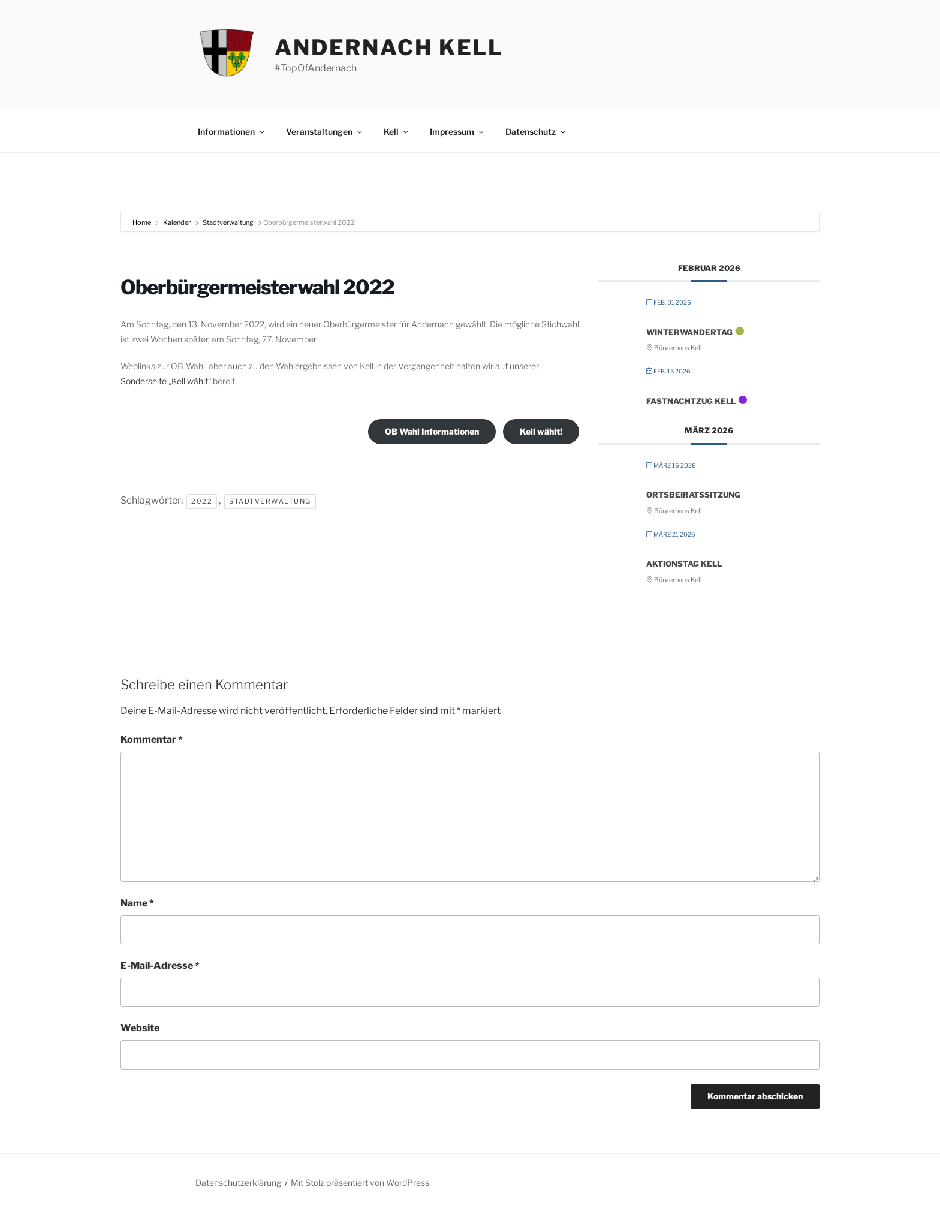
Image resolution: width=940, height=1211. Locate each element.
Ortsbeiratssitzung (693, 494)
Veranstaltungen (325, 131)
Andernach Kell (389, 47)
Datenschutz (536, 131)
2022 (201, 501)
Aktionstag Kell (684, 563)
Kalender (177, 222)
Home (142, 222)
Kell (397, 131)
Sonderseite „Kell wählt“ (165, 381)
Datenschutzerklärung (238, 1182)
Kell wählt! (541, 431)
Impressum (458, 131)
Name (137, 903)
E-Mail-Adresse (160, 965)
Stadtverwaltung (228, 222)
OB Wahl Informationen (432, 431)
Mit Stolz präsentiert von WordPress (360, 1182)
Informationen (232, 131)
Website (139, 1028)
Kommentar (151, 739)
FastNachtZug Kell (691, 401)
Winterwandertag (689, 332)
